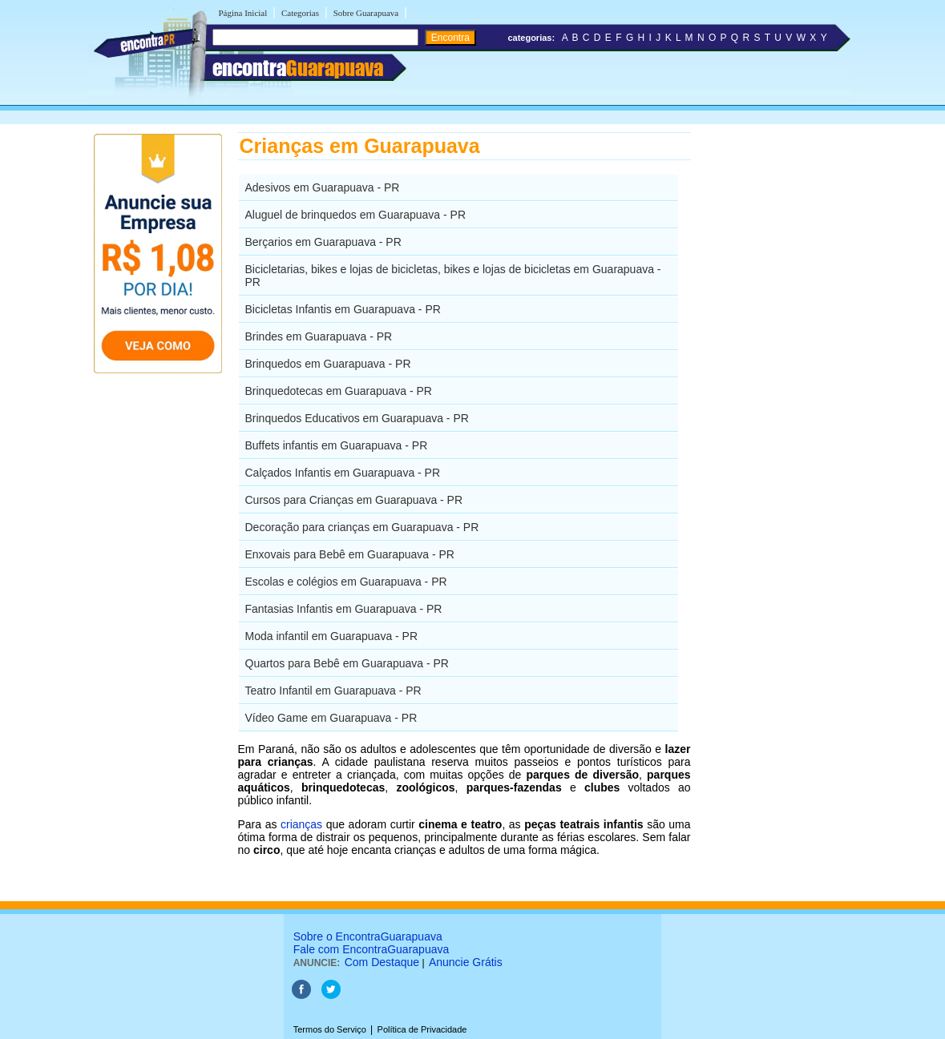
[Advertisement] (774, 372)
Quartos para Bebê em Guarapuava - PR (347, 663)
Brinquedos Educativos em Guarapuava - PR (357, 418)
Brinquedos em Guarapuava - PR (328, 363)
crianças (301, 824)
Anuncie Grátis (466, 962)
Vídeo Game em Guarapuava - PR (331, 717)
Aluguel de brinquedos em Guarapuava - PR (355, 214)
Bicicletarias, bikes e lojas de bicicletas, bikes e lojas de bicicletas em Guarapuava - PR (453, 275)
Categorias (300, 13)
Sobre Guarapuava (366, 13)
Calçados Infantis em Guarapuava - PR (343, 472)
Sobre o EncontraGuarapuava (367, 936)
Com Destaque (382, 962)
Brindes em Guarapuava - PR (319, 336)
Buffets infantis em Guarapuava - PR (336, 445)
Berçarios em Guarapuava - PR (323, 242)
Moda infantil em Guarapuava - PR (331, 636)
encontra (297, 68)
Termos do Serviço (329, 1029)
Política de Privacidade (422, 1029)
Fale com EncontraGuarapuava (371, 949)
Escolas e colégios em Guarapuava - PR (346, 581)
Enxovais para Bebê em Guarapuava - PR (349, 554)
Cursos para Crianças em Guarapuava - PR (354, 499)
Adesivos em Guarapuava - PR (322, 187)
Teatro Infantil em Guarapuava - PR (333, 690)
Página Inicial (243, 13)
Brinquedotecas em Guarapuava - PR (338, 391)
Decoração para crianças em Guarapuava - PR (362, 527)
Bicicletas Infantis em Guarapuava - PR (343, 309)
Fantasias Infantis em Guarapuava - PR (343, 608)
